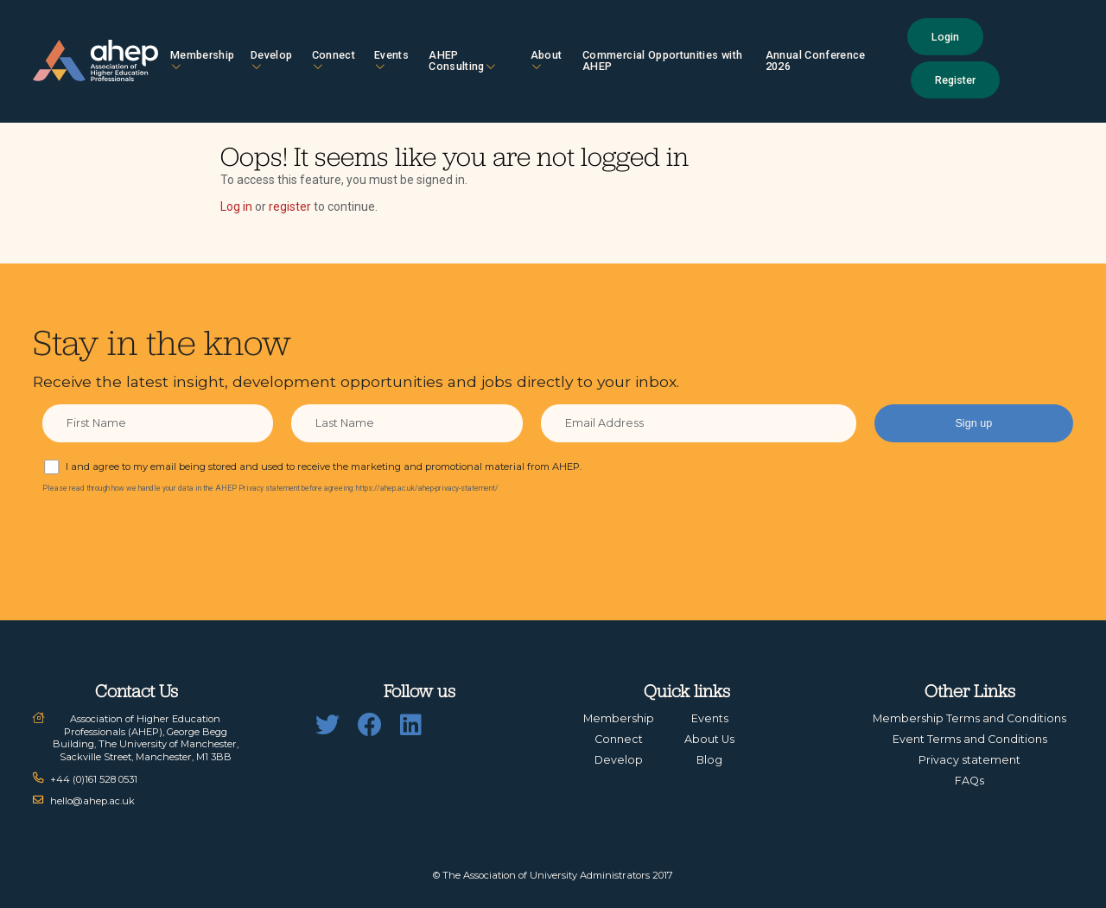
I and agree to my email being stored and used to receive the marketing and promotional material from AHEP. (324, 466)
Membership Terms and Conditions (969, 718)
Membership (202, 60)
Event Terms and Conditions (970, 739)
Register (955, 79)
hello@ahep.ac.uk (92, 801)
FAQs (969, 780)
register (290, 206)
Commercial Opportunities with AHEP (662, 60)
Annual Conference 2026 (816, 60)
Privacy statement (969, 759)
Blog (709, 759)
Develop (271, 60)
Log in (236, 206)
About (547, 60)
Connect (333, 60)
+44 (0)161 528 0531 (93, 779)
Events (391, 60)
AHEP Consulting (462, 60)
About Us (709, 739)
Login (945, 36)
